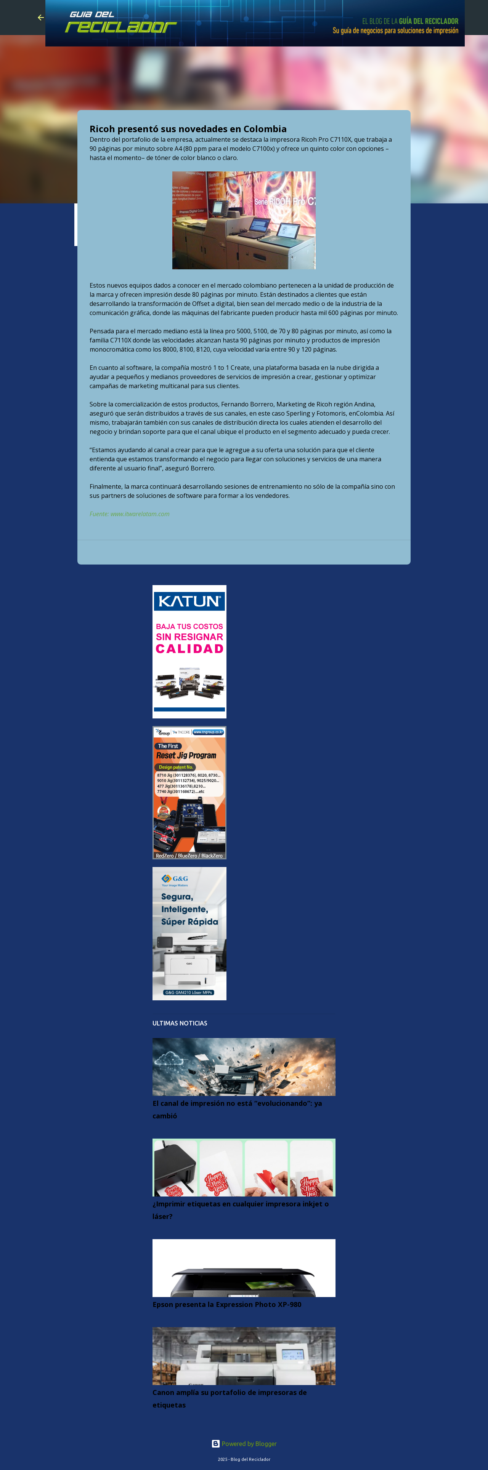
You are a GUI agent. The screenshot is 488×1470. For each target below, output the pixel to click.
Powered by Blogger (244, 1443)
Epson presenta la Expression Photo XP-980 (226, 1304)
